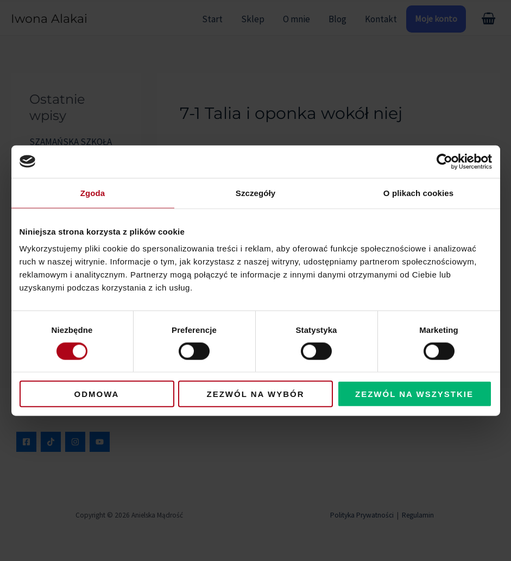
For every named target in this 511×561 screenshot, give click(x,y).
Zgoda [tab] (92, 192)
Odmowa (96, 394)
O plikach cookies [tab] (418, 192)
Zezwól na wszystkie (414, 394)
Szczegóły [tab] (255, 192)
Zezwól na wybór (256, 394)
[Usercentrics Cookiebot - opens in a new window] (444, 161)
